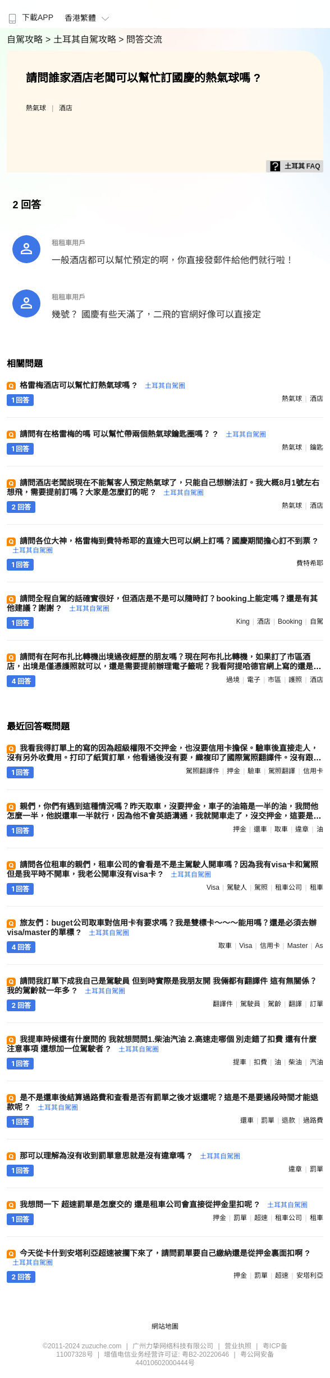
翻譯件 (223, 1004)
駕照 (261, 887)
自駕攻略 (26, 39)
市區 (274, 680)
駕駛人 (237, 887)
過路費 (313, 1120)
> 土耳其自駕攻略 (81, 39)
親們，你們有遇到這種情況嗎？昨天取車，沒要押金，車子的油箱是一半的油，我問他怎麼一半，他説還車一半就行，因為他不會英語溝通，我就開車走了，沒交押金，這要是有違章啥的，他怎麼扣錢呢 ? (164, 816)
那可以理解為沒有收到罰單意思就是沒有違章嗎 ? (130, 1155)
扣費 (260, 1062)
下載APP (29, 17)
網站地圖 (165, 1326)
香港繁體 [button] (88, 17)
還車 (260, 829)
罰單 (267, 1120)
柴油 (295, 1062)
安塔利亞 (309, 1275)
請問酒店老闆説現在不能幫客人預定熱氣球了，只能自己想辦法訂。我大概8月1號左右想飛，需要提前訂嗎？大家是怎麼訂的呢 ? (163, 487)
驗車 (254, 771)
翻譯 (295, 1004)
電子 (253, 680)
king (243, 621)
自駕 (316, 621)
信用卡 (313, 771)
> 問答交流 (140, 39)
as (319, 946)
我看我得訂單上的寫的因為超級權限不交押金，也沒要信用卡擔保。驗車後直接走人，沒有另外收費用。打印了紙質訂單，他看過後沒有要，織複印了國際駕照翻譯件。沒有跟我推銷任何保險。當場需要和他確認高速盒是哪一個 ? (164, 758)
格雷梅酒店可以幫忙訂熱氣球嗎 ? (102, 385)
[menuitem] (29, 14)
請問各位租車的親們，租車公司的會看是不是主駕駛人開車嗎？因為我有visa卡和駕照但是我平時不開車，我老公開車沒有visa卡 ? (162, 869)
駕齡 (274, 1004)
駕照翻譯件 (202, 771)
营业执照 (237, 1346)
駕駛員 (250, 1004)
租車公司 (288, 887)
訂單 (316, 1004)
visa (213, 887)
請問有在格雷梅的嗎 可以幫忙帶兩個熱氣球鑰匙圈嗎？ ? (142, 433)
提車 (239, 1062)
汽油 (316, 1062)
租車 (316, 887)
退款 (288, 1120)
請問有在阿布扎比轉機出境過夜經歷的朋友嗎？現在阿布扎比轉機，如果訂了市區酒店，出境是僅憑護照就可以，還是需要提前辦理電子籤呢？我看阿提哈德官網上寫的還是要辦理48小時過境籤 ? (164, 666)
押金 (233, 771)
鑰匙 (316, 447)
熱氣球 (36, 108)
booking (290, 621)
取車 (281, 829)
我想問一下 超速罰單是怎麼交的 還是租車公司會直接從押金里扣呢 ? (163, 1204)
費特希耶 (309, 563)
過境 (233, 680)
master (297, 946)
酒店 (65, 108)
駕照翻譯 (281, 771)
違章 (302, 829)
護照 (295, 680)
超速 (261, 1218)
